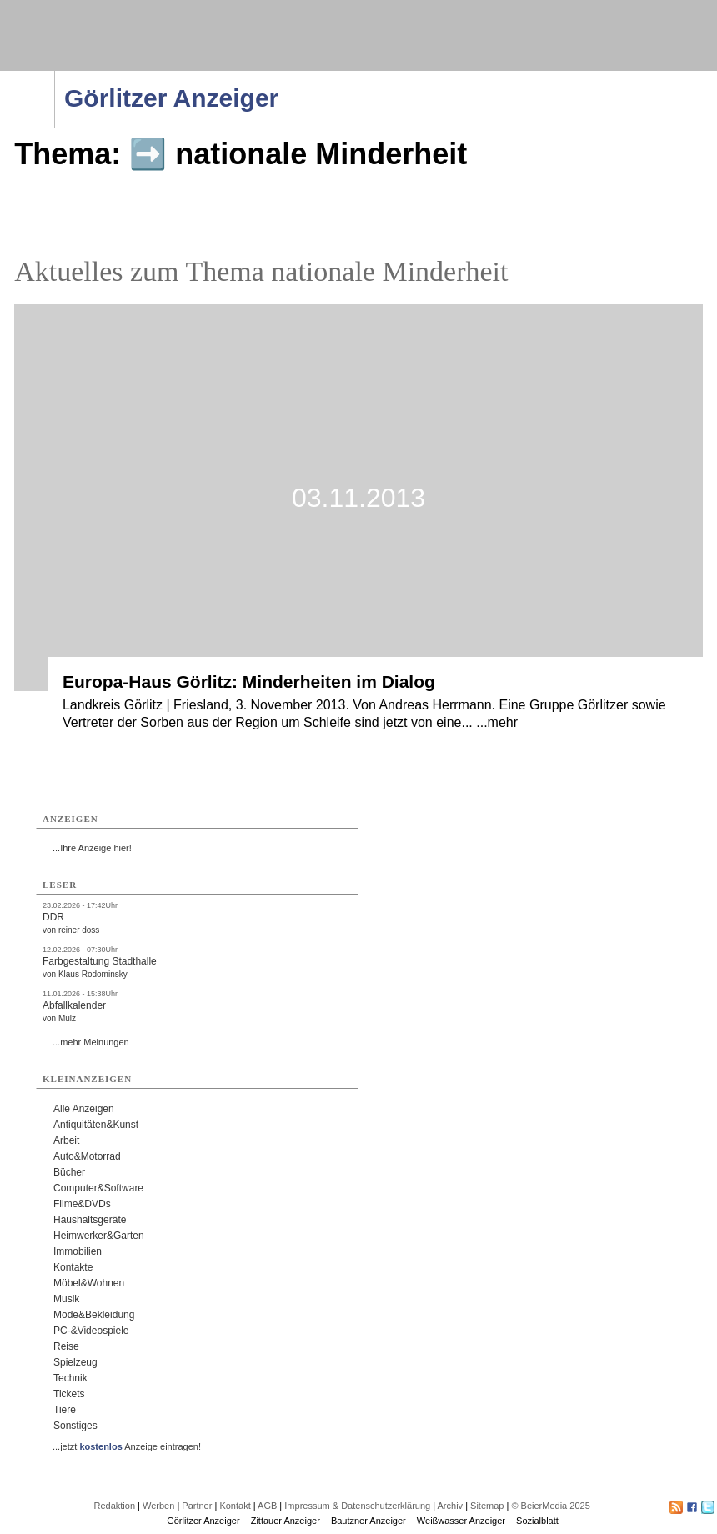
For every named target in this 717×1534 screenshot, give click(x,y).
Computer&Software (98, 1188)
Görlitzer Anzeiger (203, 1521)
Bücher (69, 1172)
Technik (70, 1378)
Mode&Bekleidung (93, 1315)
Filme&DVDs (82, 1204)
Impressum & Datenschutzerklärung (357, 1506)
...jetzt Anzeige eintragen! (127, 1446)
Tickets (69, 1394)
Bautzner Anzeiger (368, 1521)
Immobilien (77, 1251)
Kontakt (234, 1506)
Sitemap (487, 1506)
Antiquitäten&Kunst (95, 1124)
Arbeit (66, 1140)
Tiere (64, 1410)
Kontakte (73, 1267)
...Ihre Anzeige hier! (92, 848)
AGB (267, 1506)
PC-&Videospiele (91, 1330)
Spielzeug (75, 1362)
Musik (66, 1299)
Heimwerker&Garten (98, 1235)
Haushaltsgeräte (89, 1220)
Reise (66, 1346)
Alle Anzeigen (83, 1109)
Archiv (451, 1506)
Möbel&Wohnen (88, 1283)
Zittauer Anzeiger (285, 1521)
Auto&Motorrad (87, 1156)
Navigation (54, 76)
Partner (197, 1506)
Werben (158, 1506)
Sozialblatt (537, 1521)
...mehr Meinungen (91, 1042)
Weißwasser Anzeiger (461, 1521)
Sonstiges (75, 1425)
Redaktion (114, 1506)
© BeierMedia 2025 (550, 1506)
